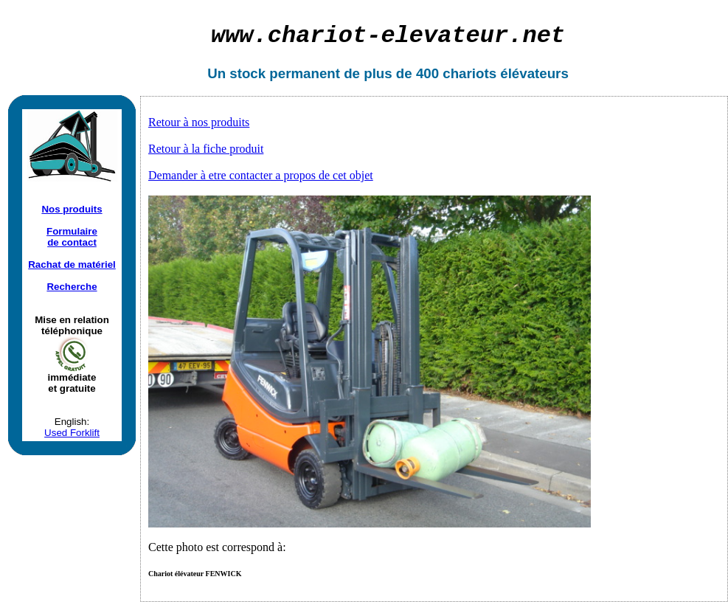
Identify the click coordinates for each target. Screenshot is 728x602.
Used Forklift (72, 432)
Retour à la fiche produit (205, 148)
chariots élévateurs (506, 73)
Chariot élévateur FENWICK (194, 574)
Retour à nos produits (198, 122)
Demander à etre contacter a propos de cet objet (260, 175)
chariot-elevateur (388, 35)
